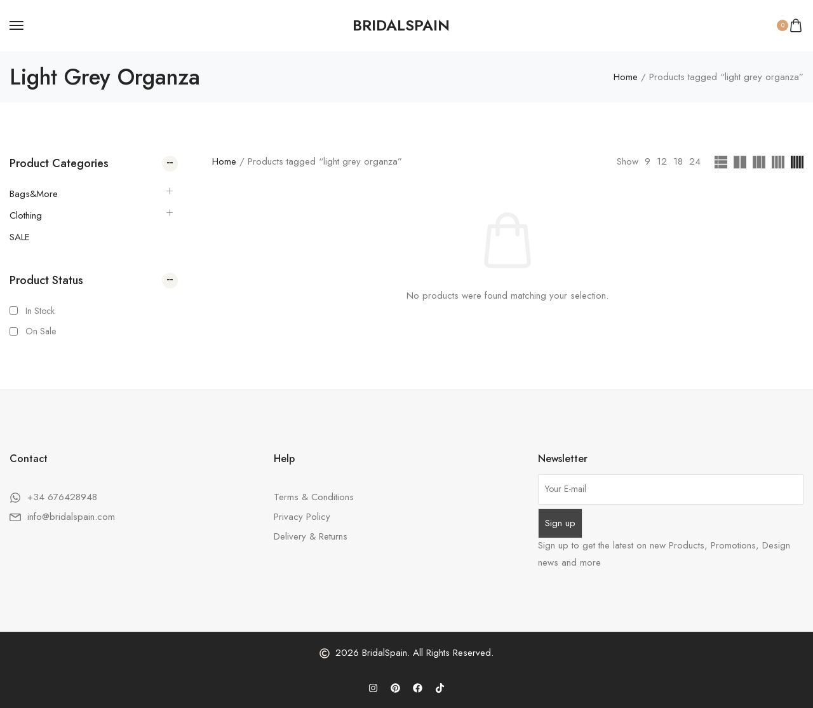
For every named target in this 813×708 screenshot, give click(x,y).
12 (662, 161)
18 (678, 161)
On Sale (40, 331)
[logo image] (401, 25)
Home (626, 77)
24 (695, 161)
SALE (20, 237)
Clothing (26, 215)
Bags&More (34, 194)
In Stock (40, 310)
